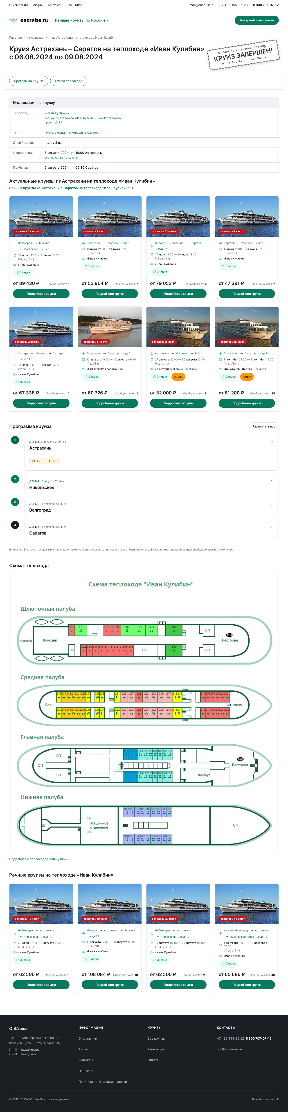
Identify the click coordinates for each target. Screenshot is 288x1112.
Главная (15, 37)
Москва (44, 243)
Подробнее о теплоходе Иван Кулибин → (40, 859)
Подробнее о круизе (41, 293)
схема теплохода (109, 118)
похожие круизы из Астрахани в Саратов (71, 132)
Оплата (153, 1060)
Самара (23, 353)
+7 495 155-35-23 (234, 5)
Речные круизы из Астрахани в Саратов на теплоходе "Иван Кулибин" (71, 188)
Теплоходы (156, 1049)
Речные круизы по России (82, 20)
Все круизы (157, 1038)
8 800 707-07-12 (266, 5)
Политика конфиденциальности (103, 1081)
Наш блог (75, 5)
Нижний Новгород (236, 930)
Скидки (23, 272)
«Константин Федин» (169, 369)
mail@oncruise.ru (201, 5)
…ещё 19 (45, 249)
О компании (18, 5)
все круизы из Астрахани (61, 157)
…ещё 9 (263, 353)
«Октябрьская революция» (105, 369)
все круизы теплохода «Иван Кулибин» (70, 118)
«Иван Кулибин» (57, 113)
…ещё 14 (24, 359)
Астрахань (94, 353)
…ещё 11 (125, 243)
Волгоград (25, 243)
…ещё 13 (261, 936)
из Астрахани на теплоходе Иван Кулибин (84, 37)
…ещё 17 (161, 248)
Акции (38, 5)
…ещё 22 (93, 936)
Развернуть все (263, 426)
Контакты (55, 5)
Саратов (160, 243)
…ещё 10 (259, 243)
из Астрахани (37, 37)
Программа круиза (29, 81)
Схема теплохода (68, 81)
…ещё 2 (125, 353)
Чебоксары (25, 930)
